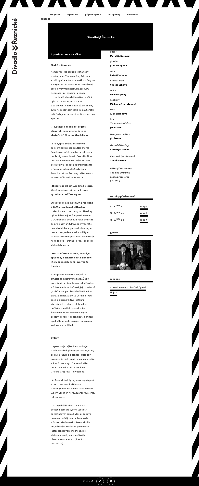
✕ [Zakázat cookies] (111, 481)
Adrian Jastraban (119, 149)
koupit (143, 206)
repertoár (72, 15)
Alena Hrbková (118, 114)
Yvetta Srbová (118, 85)
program (54, 15)
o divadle (132, 15)
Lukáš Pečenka (118, 75)
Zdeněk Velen (118, 160)
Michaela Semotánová (123, 104)
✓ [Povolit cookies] (100, 481)
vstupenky (114, 15)
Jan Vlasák (116, 128)
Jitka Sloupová (118, 66)
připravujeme (93, 15)
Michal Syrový (118, 94)
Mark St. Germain (120, 56)
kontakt (45, 19)
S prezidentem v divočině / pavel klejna (128, 290)
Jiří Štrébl (115, 138)
